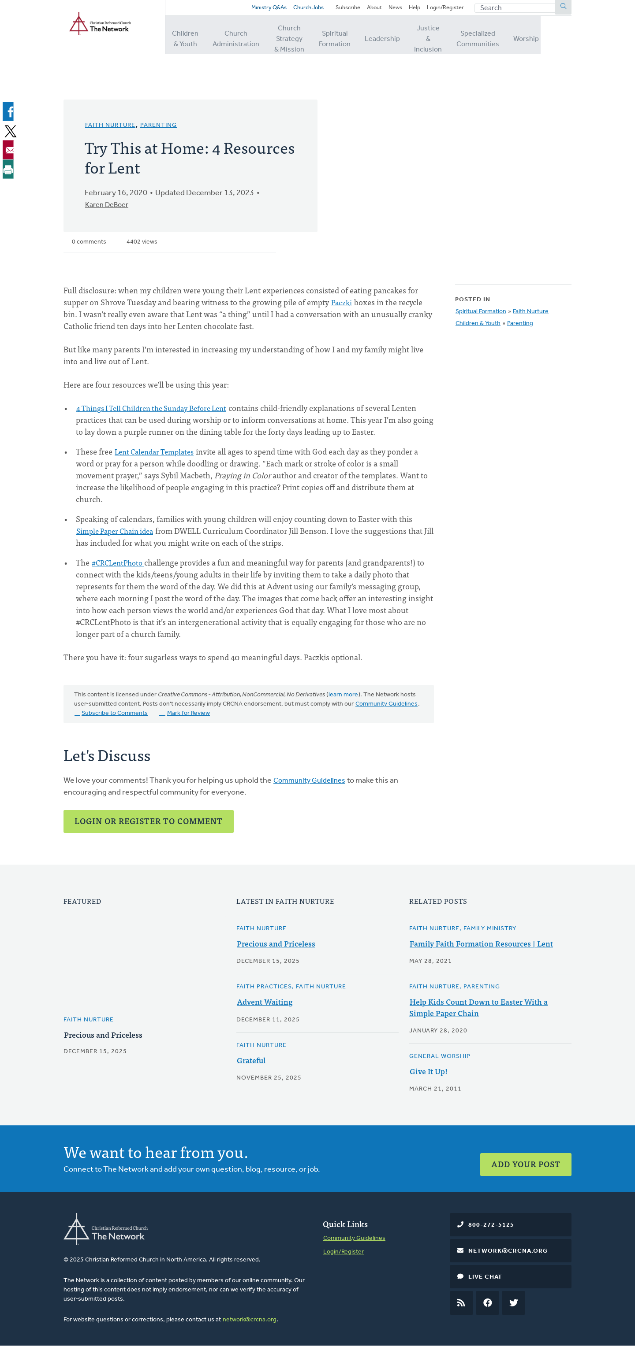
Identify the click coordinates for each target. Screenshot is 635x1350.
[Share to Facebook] (9, 116)
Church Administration (239, 39)
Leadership (405, 39)
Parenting (158, 129)
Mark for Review (188, 717)
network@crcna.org (249, 1323)
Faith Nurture (110, 129)
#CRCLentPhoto (120, 566)
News (389, 10)
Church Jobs (292, 10)
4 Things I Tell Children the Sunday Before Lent (159, 412)
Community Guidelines (386, 708)
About (367, 10)
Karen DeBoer (109, 209)
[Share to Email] (9, 153)
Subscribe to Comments (115, 717)
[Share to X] (9, 134)
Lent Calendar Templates (158, 455)
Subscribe (338, 10)
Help (410, 10)
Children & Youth (188, 39)
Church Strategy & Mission (300, 39)
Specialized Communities (509, 39)
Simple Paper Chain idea (118, 535)
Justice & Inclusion (453, 39)
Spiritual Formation (358, 39)
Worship (559, 39)
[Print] (9, 172)
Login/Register (443, 10)
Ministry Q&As (249, 10)
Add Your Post (525, 1162)
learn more (343, 699)
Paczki (342, 306)
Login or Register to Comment (149, 825)
